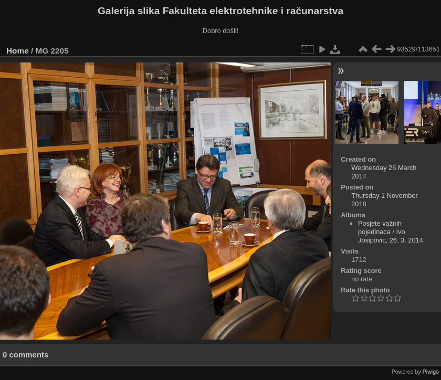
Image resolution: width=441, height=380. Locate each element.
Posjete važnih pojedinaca (380, 227)
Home (17, 50)
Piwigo (431, 371)
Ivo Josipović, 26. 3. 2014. (391, 236)
